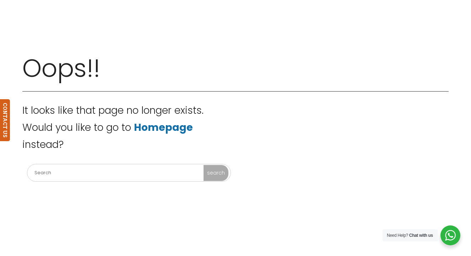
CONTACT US (5, 120)
